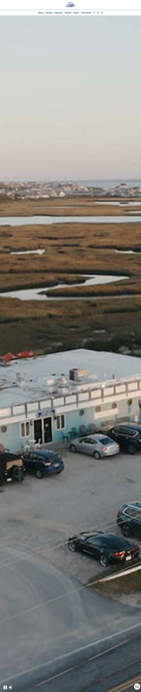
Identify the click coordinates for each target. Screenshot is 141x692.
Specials (58, 13)
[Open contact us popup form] (137, 687)
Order (76, 13)
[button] (5, 687)
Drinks (49, 13)
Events (68, 13)
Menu (41, 13)
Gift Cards (86, 13)
